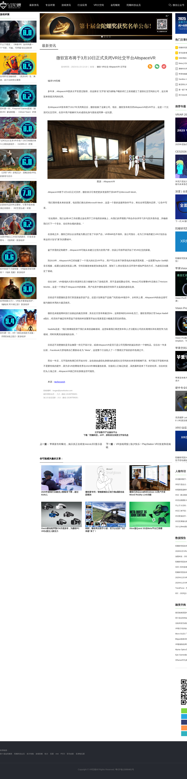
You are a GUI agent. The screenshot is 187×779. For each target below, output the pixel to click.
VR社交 (105, 67)
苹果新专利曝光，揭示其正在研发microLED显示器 (71, 444)
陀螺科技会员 (134, 5)
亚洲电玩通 (80, 754)
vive (57, 754)
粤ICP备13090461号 (124, 769)
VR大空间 (99, 5)
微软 (99, 67)
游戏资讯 (66, 5)
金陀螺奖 (115, 5)
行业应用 (82, 5)
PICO (63, 754)
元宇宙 (123, 67)
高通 (52, 754)
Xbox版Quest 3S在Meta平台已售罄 (145, 528)
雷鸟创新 (70, 754)
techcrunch (59, 381)
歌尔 (46, 754)
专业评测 (50, 5)
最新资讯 (34, 5)
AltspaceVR (114, 67)
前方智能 (30, 754)
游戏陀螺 (39, 754)
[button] (102, 36)
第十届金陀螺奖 (6, 754)
